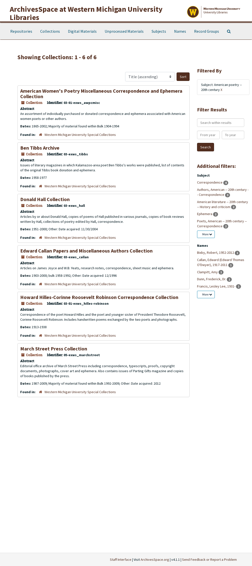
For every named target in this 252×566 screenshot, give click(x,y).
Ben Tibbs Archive (39, 148)
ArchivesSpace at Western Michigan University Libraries (86, 13)
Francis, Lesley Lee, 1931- (216, 286)
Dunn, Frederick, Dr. (212, 279)
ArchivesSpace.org (155, 559)
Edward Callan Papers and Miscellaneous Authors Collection (86, 251)
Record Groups (206, 31)
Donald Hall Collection (45, 199)
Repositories (21, 31)
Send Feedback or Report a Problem (209, 559)
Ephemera (205, 214)
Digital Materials (82, 31)
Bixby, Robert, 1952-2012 (216, 252)
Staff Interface (120, 559)
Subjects (159, 31)
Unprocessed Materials (124, 31)
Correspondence (210, 182)
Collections (50, 31)
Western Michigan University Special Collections (80, 134)
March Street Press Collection (53, 348)
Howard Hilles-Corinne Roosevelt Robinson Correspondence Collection (99, 297)
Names (180, 31)
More (207, 234)
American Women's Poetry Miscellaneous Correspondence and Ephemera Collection (101, 93)
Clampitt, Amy (208, 272)
